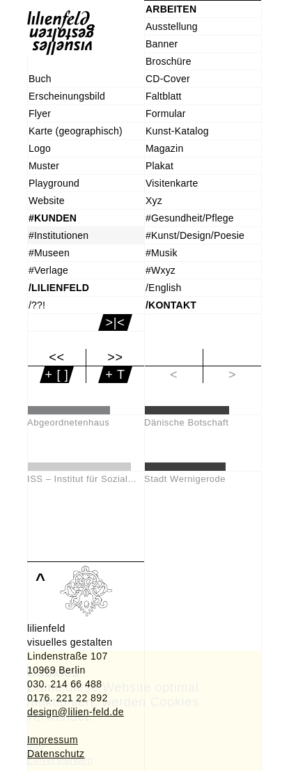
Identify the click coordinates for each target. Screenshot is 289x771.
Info (36, 745)
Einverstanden (60, 759)
